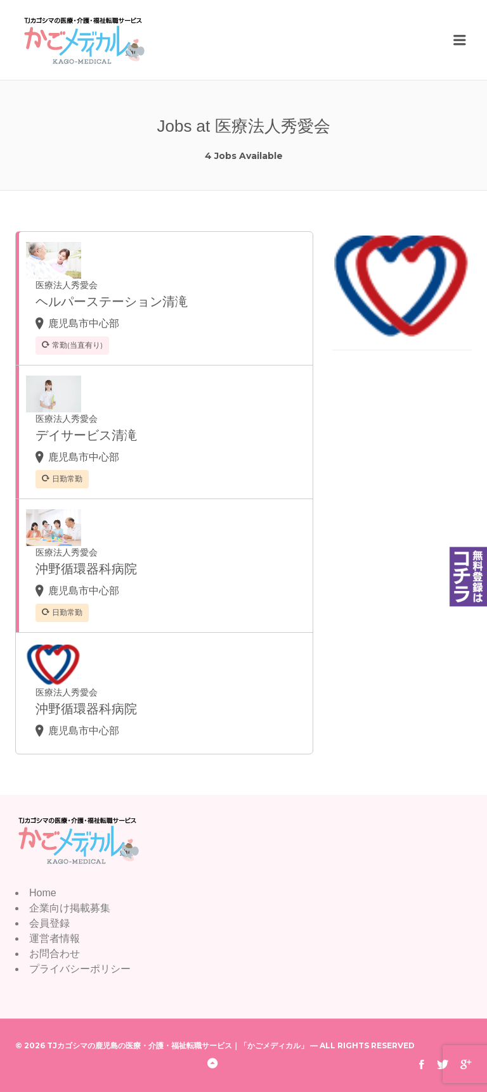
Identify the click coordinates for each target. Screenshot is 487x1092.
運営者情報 (54, 938)
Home (42, 892)
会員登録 (49, 923)
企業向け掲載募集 (69, 908)
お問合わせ (54, 953)
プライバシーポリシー (80, 968)
